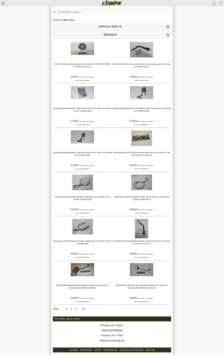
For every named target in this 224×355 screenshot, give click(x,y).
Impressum (86, 349)
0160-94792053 (112, 330)
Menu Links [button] (3, 3)
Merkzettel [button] (214, 3)
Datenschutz (110, 349)
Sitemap (150, 349)
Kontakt (73, 349)
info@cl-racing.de (112, 340)
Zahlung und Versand (131, 349)
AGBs (98, 349)
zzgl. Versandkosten (82, 80)
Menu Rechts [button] (221, 3)
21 (83, 309)
